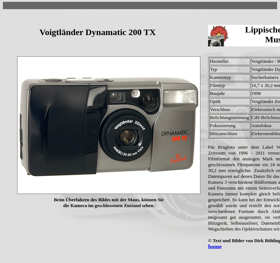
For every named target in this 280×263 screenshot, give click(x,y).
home (215, 247)
